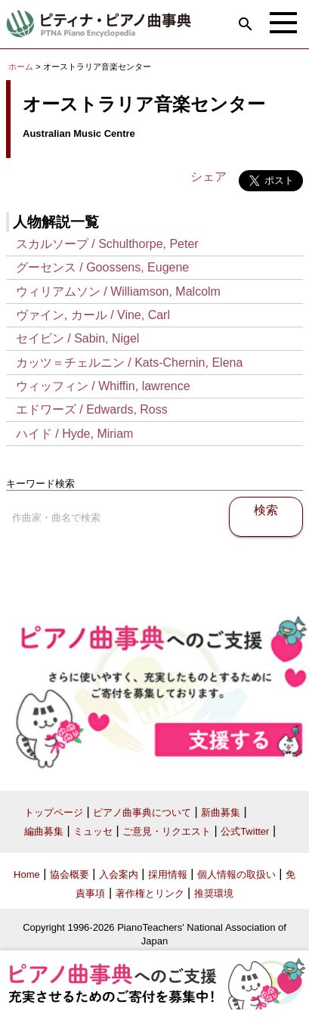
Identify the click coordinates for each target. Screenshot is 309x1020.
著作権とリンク (150, 893)
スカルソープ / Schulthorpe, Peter (107, 243)
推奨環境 (213, 893)
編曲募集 (43, 831)
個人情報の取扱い (236, 874)
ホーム (20, 66)
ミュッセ (93, 831)
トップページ (53, 812)
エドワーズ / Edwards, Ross (92, 409)
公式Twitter (245, 831)
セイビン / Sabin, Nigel (78, 338)
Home (27, 874)
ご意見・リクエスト (166, 831)
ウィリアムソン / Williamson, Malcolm (118, 291)
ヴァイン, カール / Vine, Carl (93, 314)
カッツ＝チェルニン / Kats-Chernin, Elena (129, 362)
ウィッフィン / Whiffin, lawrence (103, 386)
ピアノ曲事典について (142, 812)
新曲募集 (220, 812)
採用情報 (167, 874)
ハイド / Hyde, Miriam (75, 433)
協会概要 (69, 874)
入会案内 (118, 874)
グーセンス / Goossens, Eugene (102, 267)
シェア (208, 176)
